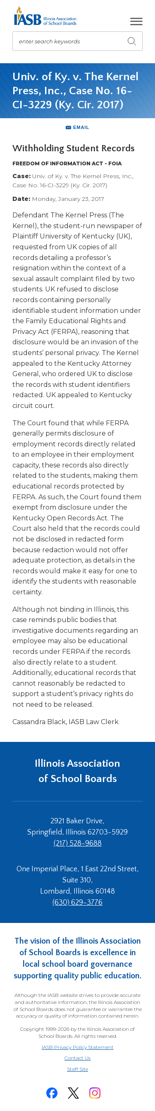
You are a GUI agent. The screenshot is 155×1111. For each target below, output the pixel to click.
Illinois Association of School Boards (77, 771)
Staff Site (87, 1069)
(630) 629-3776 (77, 903)
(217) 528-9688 (78, 843)
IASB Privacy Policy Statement (78, 1047)
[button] (136, 21)
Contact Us (77, 1058)
